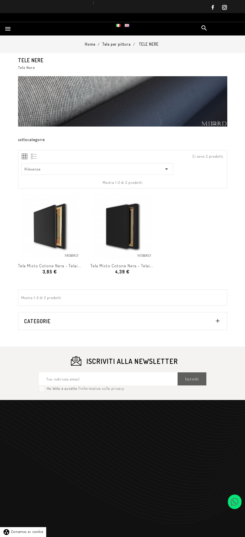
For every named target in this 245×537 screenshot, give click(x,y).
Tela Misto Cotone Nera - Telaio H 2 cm (56, 265)
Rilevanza (97, 169)
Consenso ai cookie (23, 531)
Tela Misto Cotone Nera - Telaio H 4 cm (128, 265)
